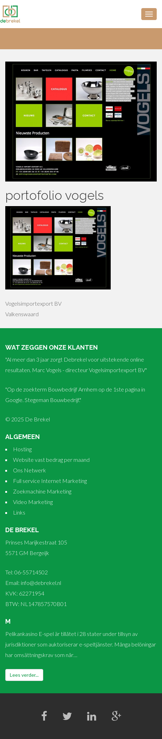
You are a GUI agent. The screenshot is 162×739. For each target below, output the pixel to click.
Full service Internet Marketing (50, 480)
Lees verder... (24, 675)
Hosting (22, 449)
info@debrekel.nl (41, 582)
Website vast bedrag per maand (51, 459)
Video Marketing (33, 501)
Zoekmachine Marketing (42, 491)
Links (19, 512)
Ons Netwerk (29, 470)
